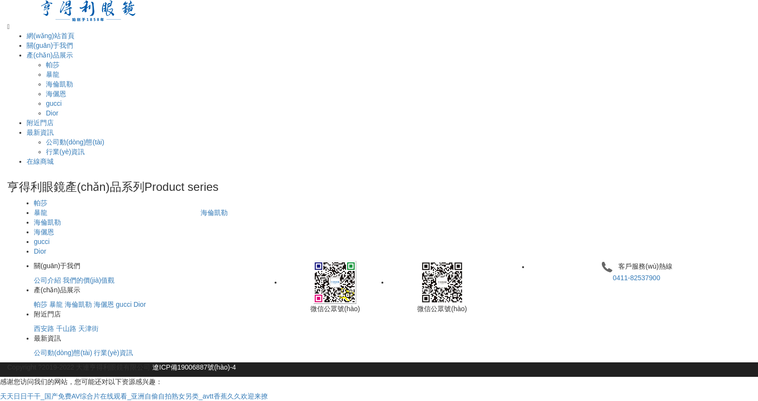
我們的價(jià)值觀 (89, 280)
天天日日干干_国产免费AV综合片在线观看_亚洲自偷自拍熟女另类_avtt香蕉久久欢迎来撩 (134, 396)
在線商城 (40, 161)
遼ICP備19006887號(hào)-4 (194, 367)
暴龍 (52, 74)
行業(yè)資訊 (65, 152)
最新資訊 (40, 132)
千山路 (66, 328)
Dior (52, 113)
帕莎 (52, 65)
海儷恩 (56, 94)
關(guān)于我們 (50, 45)
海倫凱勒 (59, 84)
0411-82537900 (636, 278)
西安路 (44, 328)
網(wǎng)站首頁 (50, 36)
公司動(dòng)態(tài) (75, 142)
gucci (54, 103)
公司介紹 (47, 280)
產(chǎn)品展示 (50, 55)
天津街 (88, 328)
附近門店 (40, 123)
